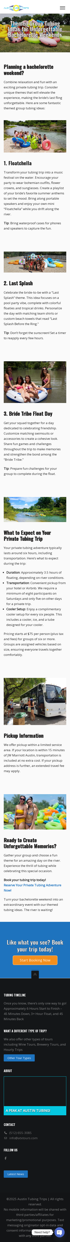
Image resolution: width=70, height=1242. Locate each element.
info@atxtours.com (23, 1138)
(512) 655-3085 (20, 1133)
